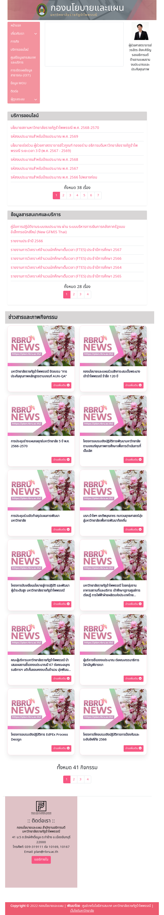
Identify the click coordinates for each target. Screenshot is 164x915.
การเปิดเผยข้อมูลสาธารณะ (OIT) (21, 73)
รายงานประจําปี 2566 (27, 241)
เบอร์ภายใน (41, 859)
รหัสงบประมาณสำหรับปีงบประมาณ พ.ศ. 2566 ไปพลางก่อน (54, 177)
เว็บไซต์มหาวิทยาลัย (82, 910)
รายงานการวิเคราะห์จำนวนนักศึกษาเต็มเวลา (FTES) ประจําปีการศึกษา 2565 (66, 276)
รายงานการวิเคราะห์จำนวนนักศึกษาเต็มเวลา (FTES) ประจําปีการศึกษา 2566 (66, 258)
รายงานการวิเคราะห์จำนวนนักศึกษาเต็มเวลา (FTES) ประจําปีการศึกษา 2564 (66, 267)
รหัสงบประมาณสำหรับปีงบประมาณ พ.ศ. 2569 (44, 136)
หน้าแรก (16, 25)
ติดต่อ (14, 91)
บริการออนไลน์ (19, 49)
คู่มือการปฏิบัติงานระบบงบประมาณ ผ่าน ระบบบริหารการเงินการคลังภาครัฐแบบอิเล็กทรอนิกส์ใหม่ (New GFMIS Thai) (68, 229)
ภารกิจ (15, 41)
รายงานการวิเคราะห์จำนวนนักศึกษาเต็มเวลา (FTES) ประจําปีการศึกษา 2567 (66, 250)
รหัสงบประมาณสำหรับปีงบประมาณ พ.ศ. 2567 (44, 168)
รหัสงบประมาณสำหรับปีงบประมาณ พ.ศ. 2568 (44, 159)
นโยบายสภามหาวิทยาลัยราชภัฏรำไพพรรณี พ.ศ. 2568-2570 (55, 128)
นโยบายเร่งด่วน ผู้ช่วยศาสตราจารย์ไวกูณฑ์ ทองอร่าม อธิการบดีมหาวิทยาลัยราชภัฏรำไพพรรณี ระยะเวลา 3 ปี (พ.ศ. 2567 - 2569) (74, 148)
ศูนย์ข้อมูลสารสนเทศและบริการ (23, 60)
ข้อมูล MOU (18, 83)
